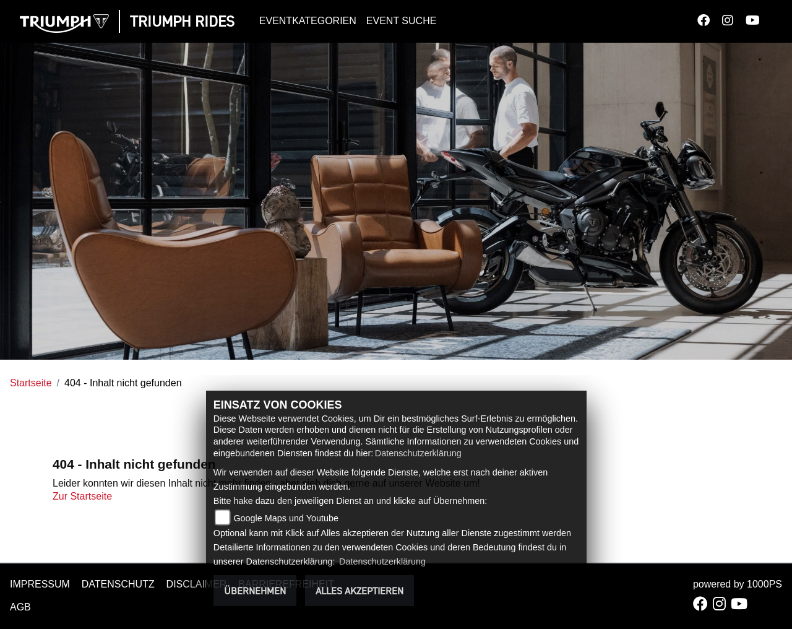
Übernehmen (255, 590)
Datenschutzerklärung (418, 453)
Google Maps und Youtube (285, 518)
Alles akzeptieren (359, 590)
